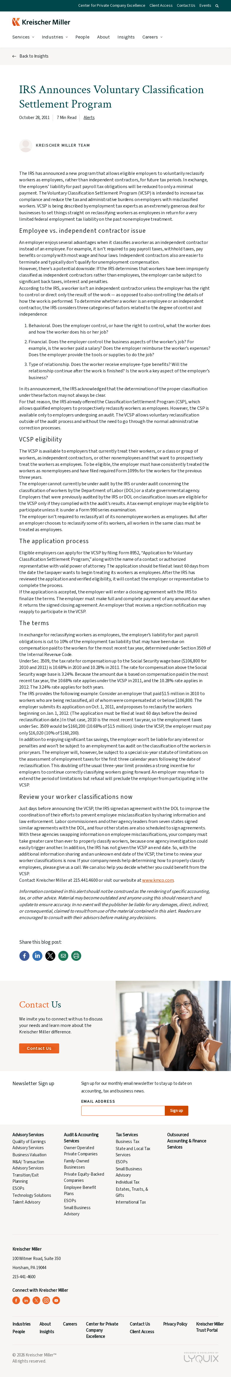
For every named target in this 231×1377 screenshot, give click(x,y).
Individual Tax (128, 1182)
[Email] (63, 959)
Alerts (89, 118)
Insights (126, 37)
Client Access (161, 6)
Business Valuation (29, 1155)
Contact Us (186, 6)
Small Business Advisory (77, 1211)
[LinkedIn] (37, 959)
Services (21, 37)
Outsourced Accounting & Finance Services (186, 1141)
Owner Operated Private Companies (80, 1151)
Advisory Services (28, 1135)
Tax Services (127, 1135)
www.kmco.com (158, 880)
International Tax (131, 1202)
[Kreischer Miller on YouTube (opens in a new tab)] (56, 1300)
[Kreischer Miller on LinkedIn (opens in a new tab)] (26, 1300)
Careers (150, 37)
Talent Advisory (26, 1202)
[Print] (76, 959)
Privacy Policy (175, 1324)
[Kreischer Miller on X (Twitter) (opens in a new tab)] (36, 1300)
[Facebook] (24, 959)
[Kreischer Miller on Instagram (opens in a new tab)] (46, 1300)
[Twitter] (50, 959)
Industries (52, 37)
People (82, 37)
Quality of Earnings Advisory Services (29, 1145)
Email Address (98, 1102)
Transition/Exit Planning (25, 1178)
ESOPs (18, 1188)
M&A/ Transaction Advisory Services (28, 1165)
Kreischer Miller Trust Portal (209, 1327)
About (103, 37)
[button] (217, 6)
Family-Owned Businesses (76, 1164)
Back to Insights (34, 56)
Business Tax (127, 1142)
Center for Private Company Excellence (111, 6)
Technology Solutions (31, 1195)
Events (205, 6)
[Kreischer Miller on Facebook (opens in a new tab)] (16, 1300)
